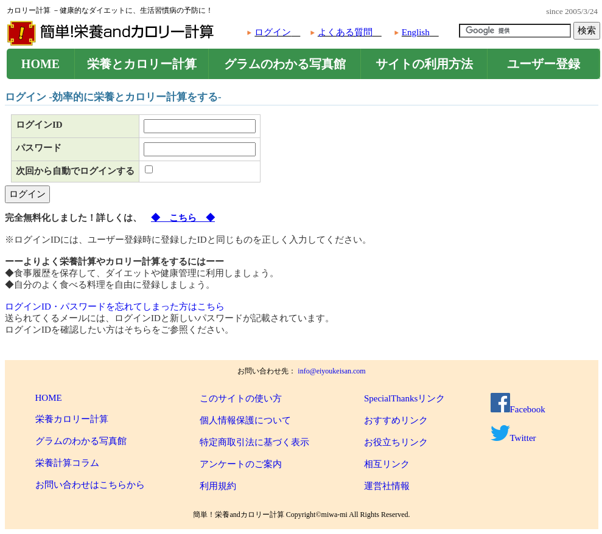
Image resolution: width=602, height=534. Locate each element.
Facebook (518, 409)
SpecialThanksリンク (404, 398)
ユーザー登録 (543, 64)
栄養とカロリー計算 (142, 64)
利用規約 (218, 486)
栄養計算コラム (67, 463)
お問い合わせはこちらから (90, 485)
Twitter (513, 438)
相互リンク (387, 464)
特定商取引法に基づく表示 (254, 442)
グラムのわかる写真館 (285, 64)
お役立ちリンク (396, 442)
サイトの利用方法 (424, 64)
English (416, 32)
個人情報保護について (245, 420)
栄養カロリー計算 (71, 419)
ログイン (272, 32)
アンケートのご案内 (241, 464)
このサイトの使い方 (241, 398)
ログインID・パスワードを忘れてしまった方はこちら (115, 306)
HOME (40, 64)
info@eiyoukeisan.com (331, 371)
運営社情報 (387, 486)
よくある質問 (345, 32)
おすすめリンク (396, 420)
